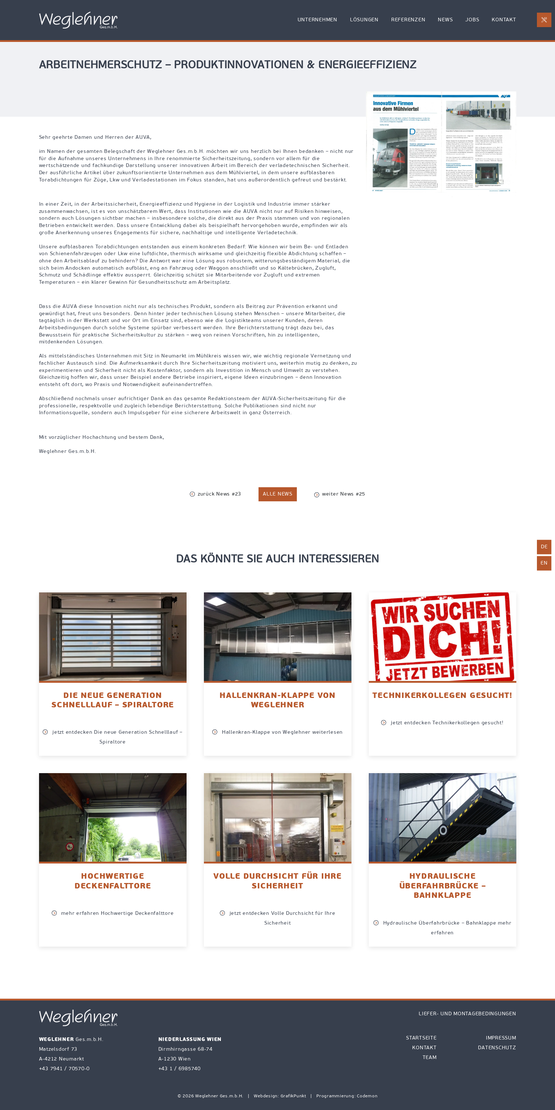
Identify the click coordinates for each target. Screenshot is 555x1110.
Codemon (367, 1096)
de (544, 546)
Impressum (501, 1038)
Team (430, 1057)
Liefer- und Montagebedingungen (467, 1014)
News (445, 20)
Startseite (421, 1038)
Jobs (472, 20)
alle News (278, 494)
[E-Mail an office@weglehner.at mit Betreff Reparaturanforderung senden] (544, 20)
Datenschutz (497, 1048)
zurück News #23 (215, 494)
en (544, 563)
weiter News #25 (339, 495)
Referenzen (408, 20)
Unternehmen (317, 20)
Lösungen (364, 20)
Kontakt (504, 20)
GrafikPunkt (294, 1096)
